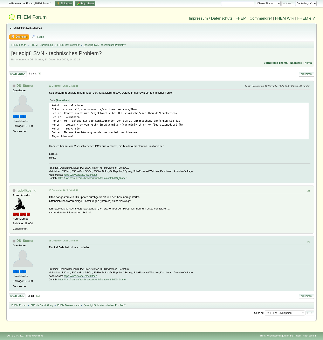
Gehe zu (258, 312)
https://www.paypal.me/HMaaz (80, 174)
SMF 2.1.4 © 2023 (15, 335)
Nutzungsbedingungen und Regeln (284, 335)
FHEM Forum (32, 17)
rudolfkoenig (26, 190)
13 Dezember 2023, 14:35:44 (63, 190)
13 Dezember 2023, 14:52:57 (63, 240)
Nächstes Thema (301, 62)
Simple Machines (34, 335)
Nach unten (17, 74)
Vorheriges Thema (276, 62)
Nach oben (17, 296)
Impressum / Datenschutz (211, 18)
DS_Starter (25, 85)
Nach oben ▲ (310, 335)
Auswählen (63, 100)
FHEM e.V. (306, 18)
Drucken (306, 74)
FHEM (240, 18)
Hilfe (262, 335)
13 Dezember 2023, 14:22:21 (63, 86)
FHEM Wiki (284, 18)
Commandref (261, 18)
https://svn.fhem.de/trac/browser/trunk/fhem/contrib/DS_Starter (92, 178)
